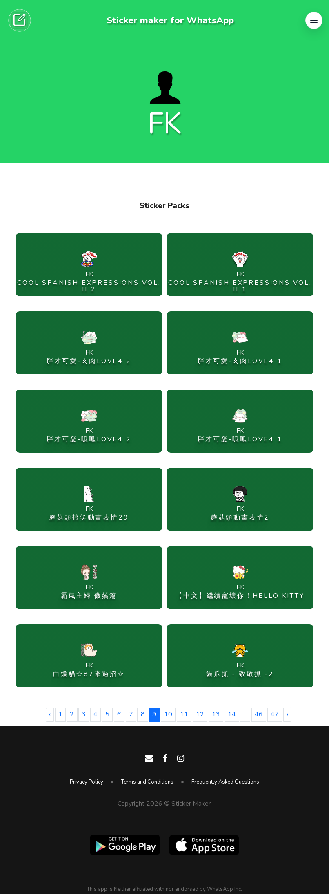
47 (275, 714)
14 (232, 714)
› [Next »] (287, 714)
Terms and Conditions (147, 782)
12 (200, 714)
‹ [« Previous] (50, 714)
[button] (313, 20)
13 (216, 714)
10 (168, 714)
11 (184, 714)
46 (259, 714)
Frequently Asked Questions (225, 782)
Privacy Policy (86, 782)
